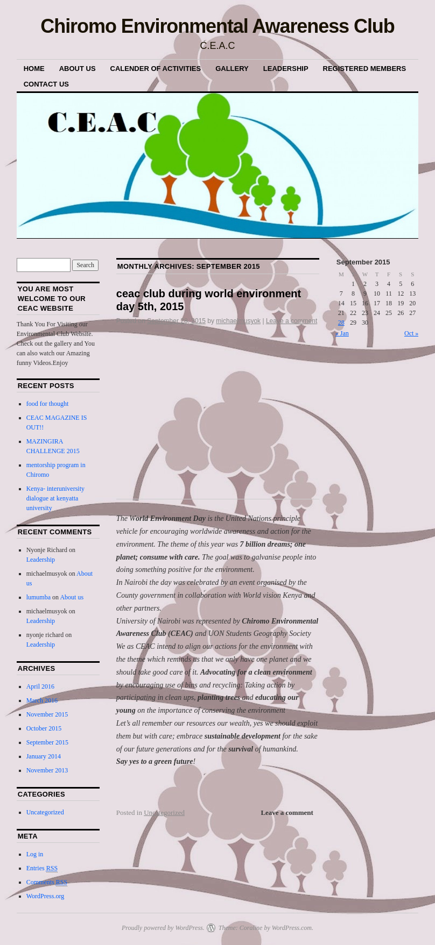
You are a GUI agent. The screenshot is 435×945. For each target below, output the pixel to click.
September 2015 (47, 742)
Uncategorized (164, 812)
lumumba (38, 597)
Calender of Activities (155, 69)
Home (34, 69)
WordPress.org (45, 896)
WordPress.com (292, 928)
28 (341, 322)
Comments (46, 882)
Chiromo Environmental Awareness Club (217, 26)
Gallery (232, 69)
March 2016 (42, 700)
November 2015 (47, 714)
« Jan (342, 333)
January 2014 (43, 756)
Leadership (285, 69)
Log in (35, 854)
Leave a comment (291, 321)
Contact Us (46, 84)
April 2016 (40, 686)
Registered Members (364, 69)
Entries (42, 868)
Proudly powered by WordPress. (163, 928)
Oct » (411, 333)
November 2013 (47, 770)
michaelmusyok (238, 321)
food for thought (47, 403)
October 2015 (44, 728)
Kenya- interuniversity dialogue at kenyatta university (55, 498)
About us (77, 69)
